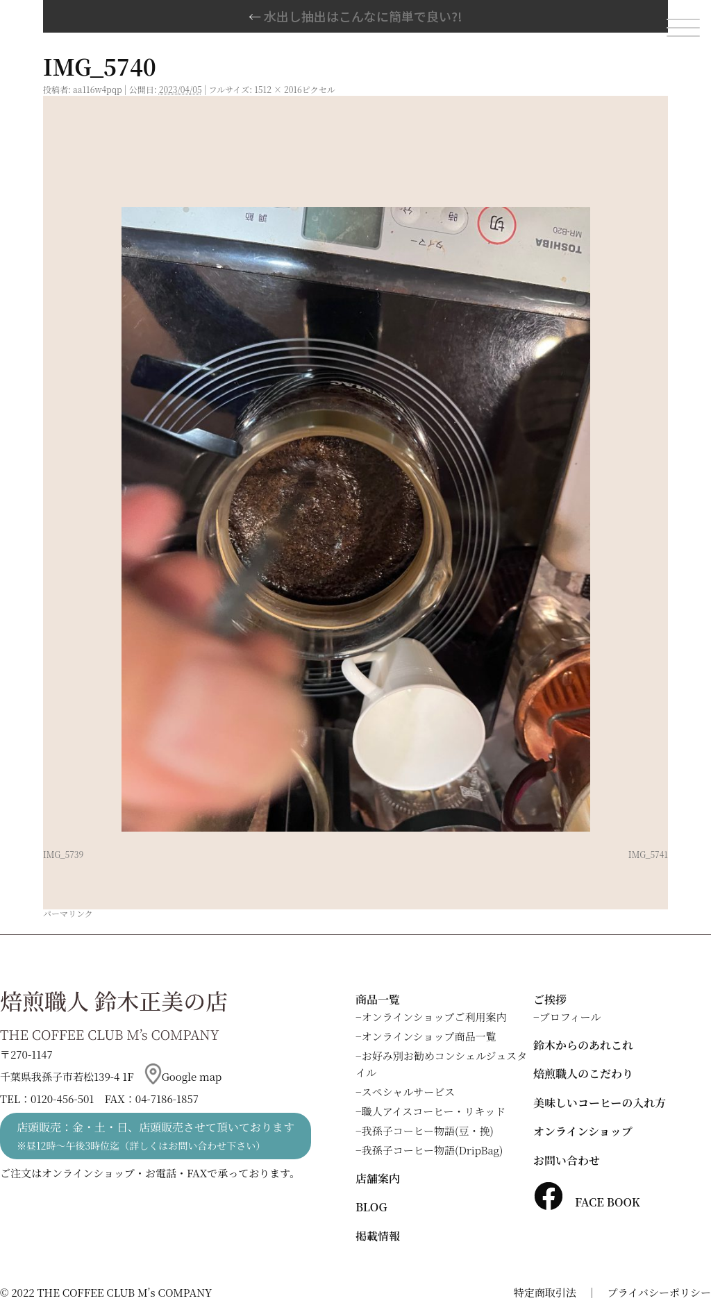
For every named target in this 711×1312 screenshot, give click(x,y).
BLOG (371, 1207)
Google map (183, 1076)
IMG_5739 (63, 854)
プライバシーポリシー (659, 1292)
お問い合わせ (566, 1160)
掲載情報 (378, 1236)
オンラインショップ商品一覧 (429, 1036)
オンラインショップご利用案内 (434, 1016)
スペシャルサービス (408, 1091)
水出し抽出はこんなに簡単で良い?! (355, 16)
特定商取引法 (545, 1292)
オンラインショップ (583, 1131)
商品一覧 (378, 999)
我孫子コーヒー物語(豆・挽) (428, 1130)
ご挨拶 (550, 999)
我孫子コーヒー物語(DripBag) (432, 1150)
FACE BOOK (586, 1202)
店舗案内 (378, 1178)
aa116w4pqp (97, 89)
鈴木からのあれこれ (583, 1045)
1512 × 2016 (278, 89)
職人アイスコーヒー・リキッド (434, 1111)
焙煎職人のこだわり (583, 1074)
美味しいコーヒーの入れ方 (599, 1103)
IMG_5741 (648, 854)
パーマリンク (68, 913)
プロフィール (570, 1016)
